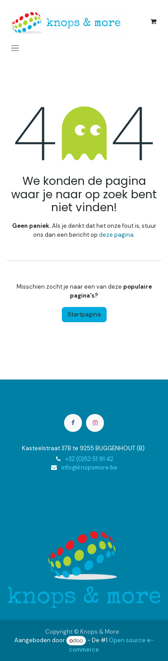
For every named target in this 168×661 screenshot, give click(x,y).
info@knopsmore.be (89, 467)
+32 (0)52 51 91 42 (89, 459)
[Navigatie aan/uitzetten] (15, 47)
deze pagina (116, 235)
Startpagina (84, 314)
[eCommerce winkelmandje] (153, 21)
